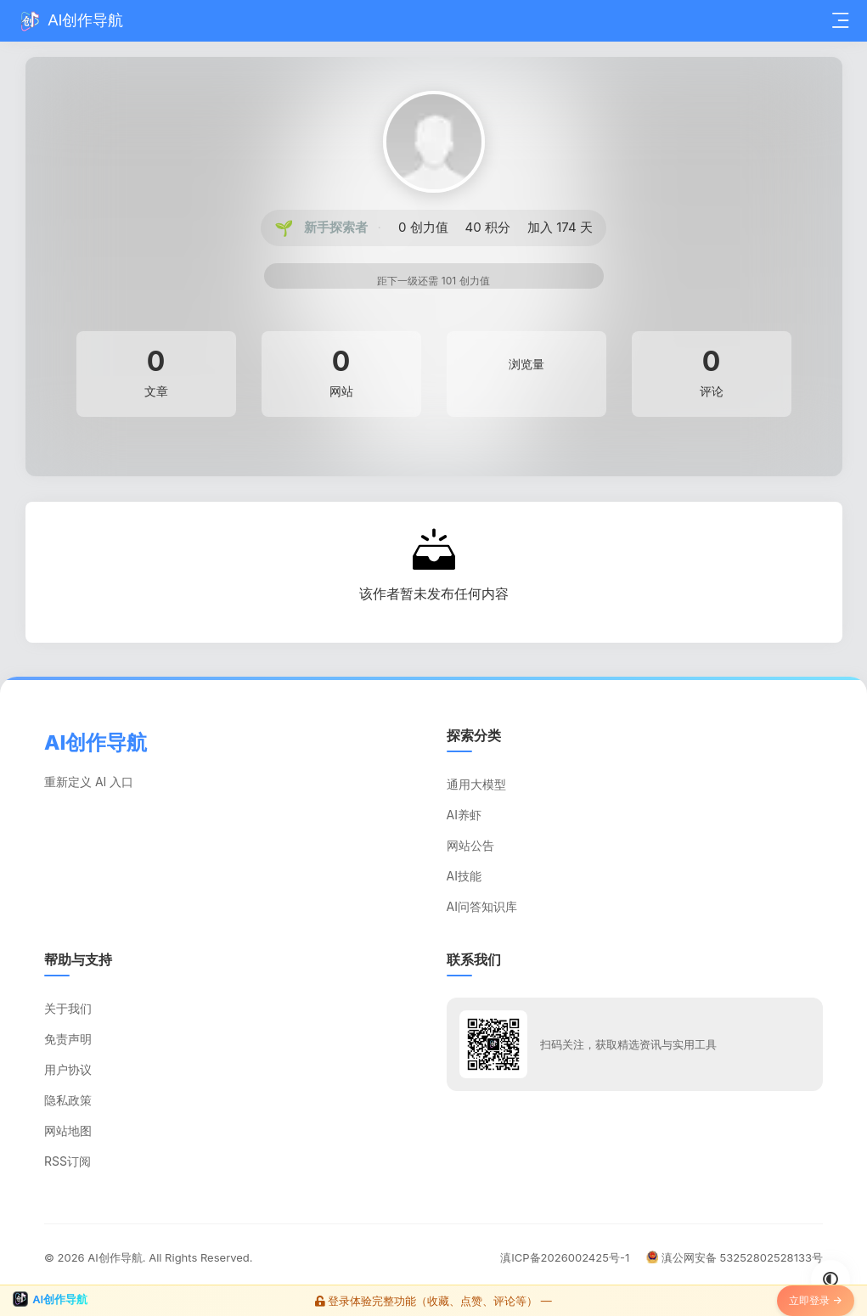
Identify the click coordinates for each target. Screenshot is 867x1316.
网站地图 (68, 1130)
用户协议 (68, 1069)
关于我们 (68, 1008)
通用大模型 (476, 784)
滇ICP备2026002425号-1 (564, 1257)
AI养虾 (464, 814)
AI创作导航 (114, 1257)
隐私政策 (68, 1100)
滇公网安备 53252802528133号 (734, 1258)
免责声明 (68, 1039)
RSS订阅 (67, 1161)
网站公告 (470, 845)
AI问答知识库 (482, 906)
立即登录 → (815, 1300)
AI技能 (464, 876)
